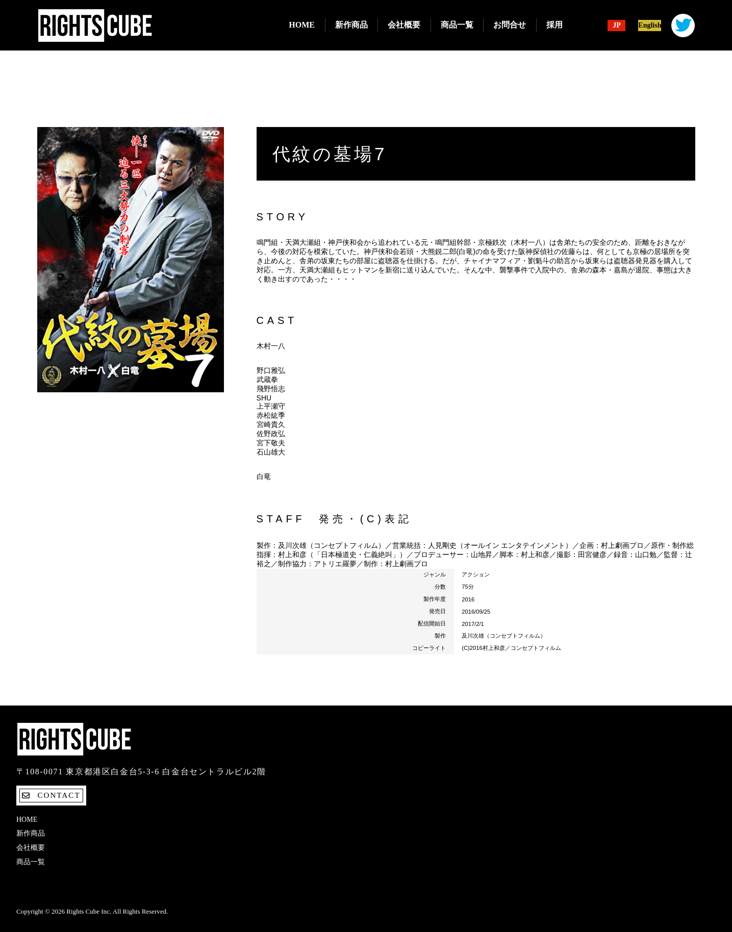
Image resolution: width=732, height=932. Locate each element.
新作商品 (351, 24)
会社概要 (404, 24)
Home (302, 24)
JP (617, 25)
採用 (554, 24)
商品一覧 (457, 24)
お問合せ (509, 24)
